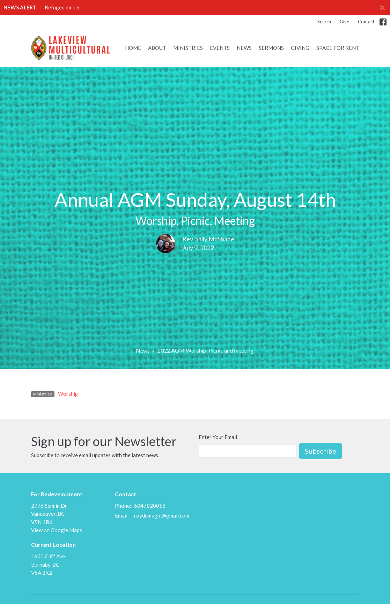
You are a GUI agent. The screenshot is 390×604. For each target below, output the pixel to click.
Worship (68, 394)
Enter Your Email (218, 437)
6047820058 (149, 506)
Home (133, 48)
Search (324, 21)
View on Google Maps (56, 530)
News (244, 48)
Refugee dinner (62, 7)
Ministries (188, 48)
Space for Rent (337, 48)
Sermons (271, 48)
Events (220, 48)
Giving (300, 48)
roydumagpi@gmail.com (161, 515)
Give (344, 21)
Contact (366, 21)
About (157, 48)
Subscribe (320, 451)
